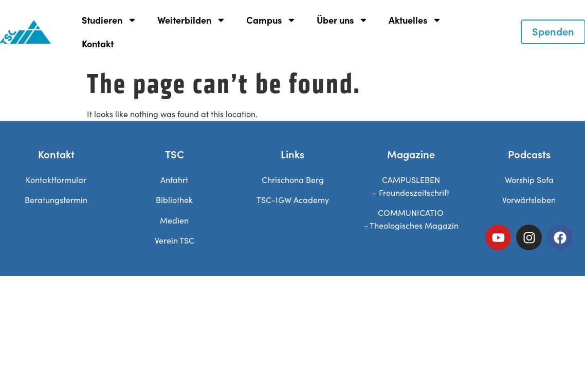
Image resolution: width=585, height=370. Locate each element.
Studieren (109, 20)
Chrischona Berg (293, 179)
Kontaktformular (56, 179)
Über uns (342, 20)
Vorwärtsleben (529, 199)
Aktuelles (415, 20)
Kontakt (98, 43)
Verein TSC (174, 240)
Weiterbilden (191, 20)
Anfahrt (174, 179)
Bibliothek (174, 199)
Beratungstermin (56, 199)
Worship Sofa (529, 179)
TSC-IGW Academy (293, 199)
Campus (271, 20)
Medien (174, 220)
